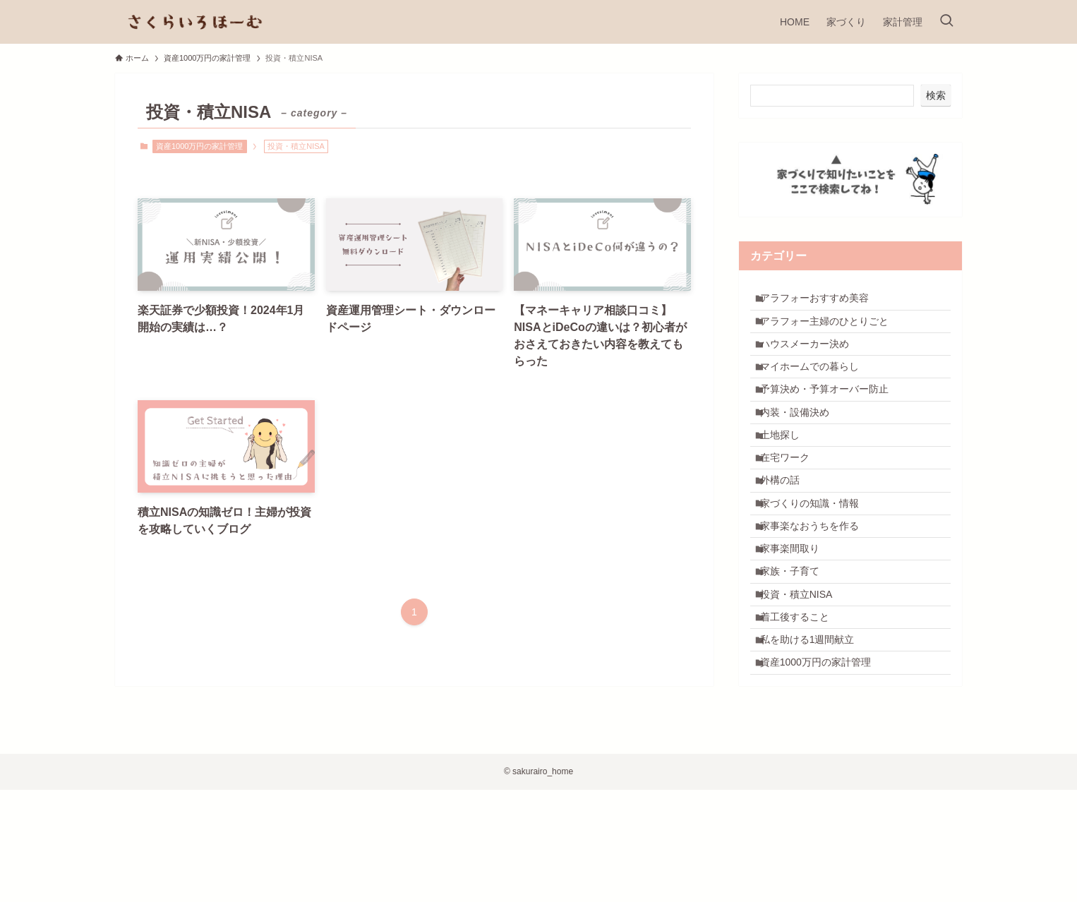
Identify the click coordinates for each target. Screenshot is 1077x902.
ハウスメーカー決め (812, 360)
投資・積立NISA (804, 683)
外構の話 (787, 536)
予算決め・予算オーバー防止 (832, 418)
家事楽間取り (797, 624)
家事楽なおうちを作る (817, 595)
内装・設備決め (802, 448)
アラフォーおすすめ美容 (822, 301)
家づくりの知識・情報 (817, 565)
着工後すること (802, 712)
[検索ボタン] (946, 22)
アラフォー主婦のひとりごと (832, 331)
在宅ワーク (792, 506)
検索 (936, 95)
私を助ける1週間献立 (815, 741)
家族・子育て (797, 653)
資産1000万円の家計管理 (199, 146)
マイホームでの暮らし (817, 389)
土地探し (787, 477)
